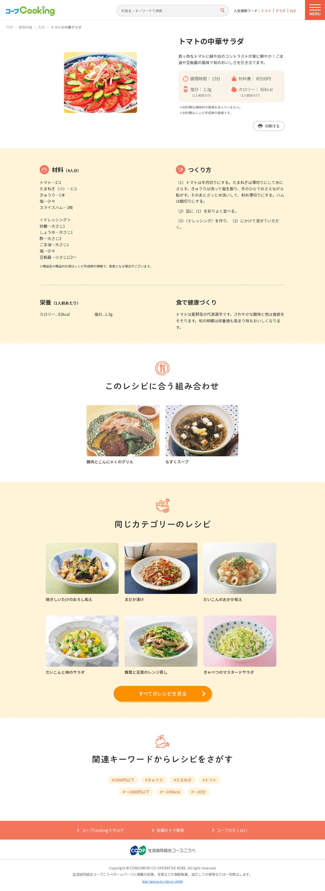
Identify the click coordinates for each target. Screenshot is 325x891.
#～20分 (198, 792)
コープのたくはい (232, 830)
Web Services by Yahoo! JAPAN (162, 881)
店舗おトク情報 (170, 830)
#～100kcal (170, 792)
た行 (41, 27)
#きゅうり (154, 780)
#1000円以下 (122, 780)
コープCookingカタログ (103, 830)
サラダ (280, 11)
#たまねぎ (183, 780)
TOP (9, 27)
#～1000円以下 (136, 792)
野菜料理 (25, 27)
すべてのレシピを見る (162, 693)
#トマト (209, 780)
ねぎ (293, 11)
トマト (266, 11)
